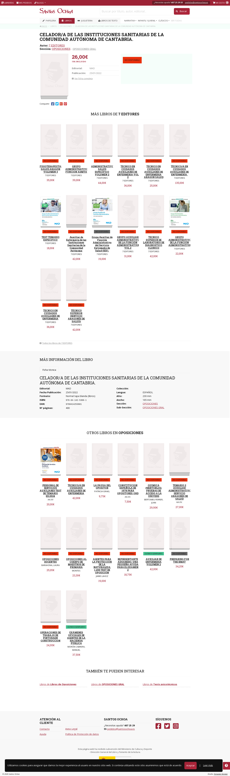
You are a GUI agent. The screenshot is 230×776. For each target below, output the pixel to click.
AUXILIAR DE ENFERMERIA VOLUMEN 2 (154, 562)
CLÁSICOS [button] (163, 20)
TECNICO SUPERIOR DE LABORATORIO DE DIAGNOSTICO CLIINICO (153, 242)
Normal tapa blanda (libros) (80, 396)
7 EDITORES (57, 45)
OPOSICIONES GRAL (84, 49)
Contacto (45, 728)
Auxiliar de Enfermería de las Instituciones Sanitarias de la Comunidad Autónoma (76, 244)
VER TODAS (176, 20)
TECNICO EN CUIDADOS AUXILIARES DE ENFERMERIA (50, 314)
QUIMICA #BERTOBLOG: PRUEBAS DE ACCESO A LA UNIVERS (153, 491)
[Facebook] (158, 726)
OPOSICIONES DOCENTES (50, 560)
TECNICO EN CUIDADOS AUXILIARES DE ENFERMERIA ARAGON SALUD (153, 172)
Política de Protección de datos (82, 734)
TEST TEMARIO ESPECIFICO (50, 238)
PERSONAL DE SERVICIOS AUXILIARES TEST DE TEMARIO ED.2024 (50, 491)
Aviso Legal (71, 728)
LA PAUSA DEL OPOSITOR (102, 487)
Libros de (58, 684)
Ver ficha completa (82, 78)
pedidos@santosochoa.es (196, 2)
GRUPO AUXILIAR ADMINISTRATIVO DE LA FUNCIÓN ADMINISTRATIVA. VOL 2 (128, 242)
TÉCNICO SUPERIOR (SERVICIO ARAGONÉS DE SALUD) (76, 316)
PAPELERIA (49, 20)
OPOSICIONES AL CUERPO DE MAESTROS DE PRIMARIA (76, 563)
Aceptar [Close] (190, 765)
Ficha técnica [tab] (49, 369)
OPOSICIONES (61, 49)
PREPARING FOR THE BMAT (179, 560)
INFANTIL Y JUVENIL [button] (147, 20)
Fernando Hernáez (221, 774)
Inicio (43, 26)
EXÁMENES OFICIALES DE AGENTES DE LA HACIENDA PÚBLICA (76, 638)
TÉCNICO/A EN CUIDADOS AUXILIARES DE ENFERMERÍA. (179, 170)
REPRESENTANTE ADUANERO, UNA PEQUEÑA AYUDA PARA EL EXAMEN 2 (127, 564)
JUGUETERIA (85, 20)
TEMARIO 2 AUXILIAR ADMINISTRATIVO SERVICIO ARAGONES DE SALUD (179, 492)
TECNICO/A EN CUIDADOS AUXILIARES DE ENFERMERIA (76, 489)
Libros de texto (107, 20)
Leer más (208, 765)
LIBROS (67, 20)
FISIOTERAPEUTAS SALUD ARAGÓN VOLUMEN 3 (51, 169)
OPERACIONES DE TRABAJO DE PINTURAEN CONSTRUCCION (50, 636)
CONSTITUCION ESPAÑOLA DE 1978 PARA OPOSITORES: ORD (127, 489)
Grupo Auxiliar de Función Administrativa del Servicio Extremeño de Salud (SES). (102, 244)
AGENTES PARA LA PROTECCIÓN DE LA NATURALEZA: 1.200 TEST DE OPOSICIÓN (102, 566)
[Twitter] (167, 726)
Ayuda (43, 734)
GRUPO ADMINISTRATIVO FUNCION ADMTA (76, 169)
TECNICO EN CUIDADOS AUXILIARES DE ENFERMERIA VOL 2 (128, 172)
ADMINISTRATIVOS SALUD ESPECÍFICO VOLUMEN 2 (103, 170)
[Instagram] (176, 726)
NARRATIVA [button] (129, 20)
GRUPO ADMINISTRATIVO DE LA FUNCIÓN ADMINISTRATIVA (179, 241)
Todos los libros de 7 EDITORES (56, 343)
